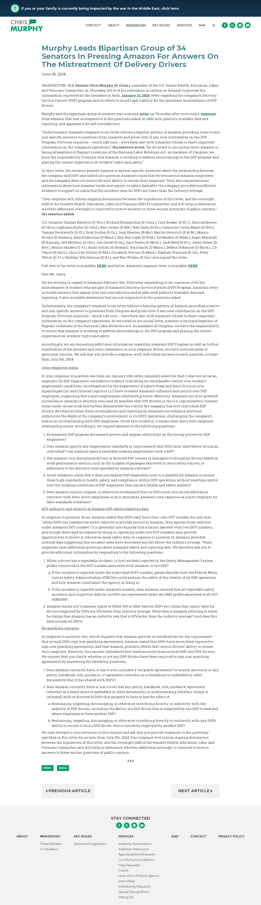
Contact (93, 25)
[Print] (48, 768)
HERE (101, 266)
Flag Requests (129, 865)
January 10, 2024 (135, 95)
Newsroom (136, 25)
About (113, 25)
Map (202, 25)
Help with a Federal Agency (138, 876)
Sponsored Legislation (90, 844)
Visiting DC (126, 897)
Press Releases (51, 844)
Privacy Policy (231, 836)
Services (184, 25)
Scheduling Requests (134, 886)
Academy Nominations (135, 844)
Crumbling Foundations (136, 860)
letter (144, 114)
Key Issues (161, 25)
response (208, 114)
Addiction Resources (133, 849)
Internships (126, 881)
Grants (123, 870)
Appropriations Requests (136, 854)
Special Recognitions (133, 892)
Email (63, 768)
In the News (49, 849)
